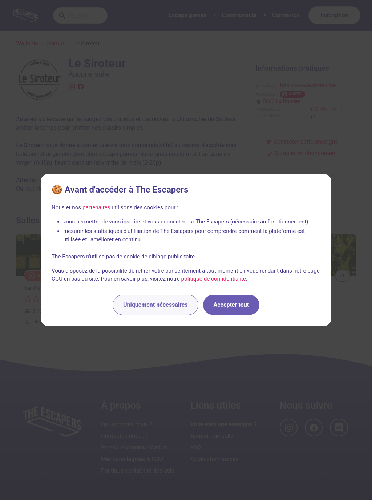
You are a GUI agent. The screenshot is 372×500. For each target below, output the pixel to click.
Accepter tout (231, 304)
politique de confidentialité (213, 278)
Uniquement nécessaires (155, 304)
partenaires (96, 207)
